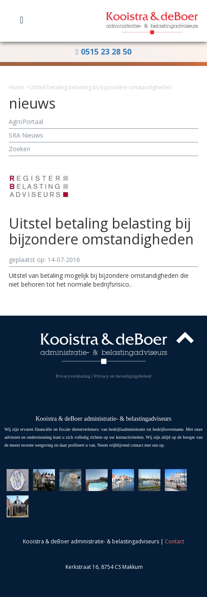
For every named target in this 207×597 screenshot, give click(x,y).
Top (185, 337)
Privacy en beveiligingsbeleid (122, 376)
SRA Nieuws (26, 135)
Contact (174, 541)
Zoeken (19, 149)
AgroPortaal (26, 121)
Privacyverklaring (73, 376)
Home (16, 87)
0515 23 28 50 (103, 51)
